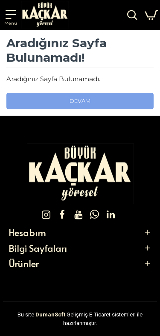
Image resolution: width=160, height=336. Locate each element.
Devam (80, 100)
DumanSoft (50, 314)
